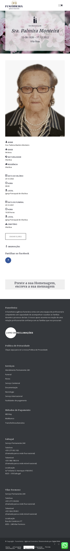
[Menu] (59, 5)
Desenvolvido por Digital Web (49, 541)
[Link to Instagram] (59, 544)
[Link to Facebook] (55, 544)
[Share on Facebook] (8, 260)
